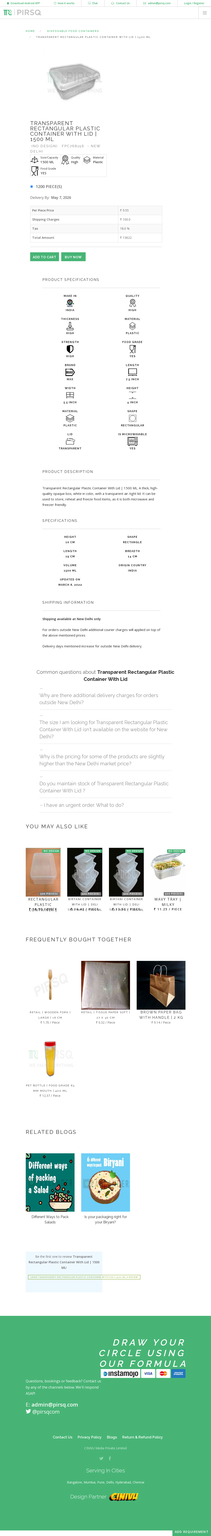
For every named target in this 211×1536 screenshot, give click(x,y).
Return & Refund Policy (142, 1437)
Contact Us (120, 3)
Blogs (112, 1437)
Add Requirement (192, 1532)
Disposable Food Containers (73, 31)
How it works (64, 3)
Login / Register (194, 3)
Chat (93, 3)
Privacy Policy (90, 1437)
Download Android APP (23, 3)
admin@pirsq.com (157, 3)
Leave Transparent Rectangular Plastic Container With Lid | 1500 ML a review (84, 1277)
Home (30, 31)
